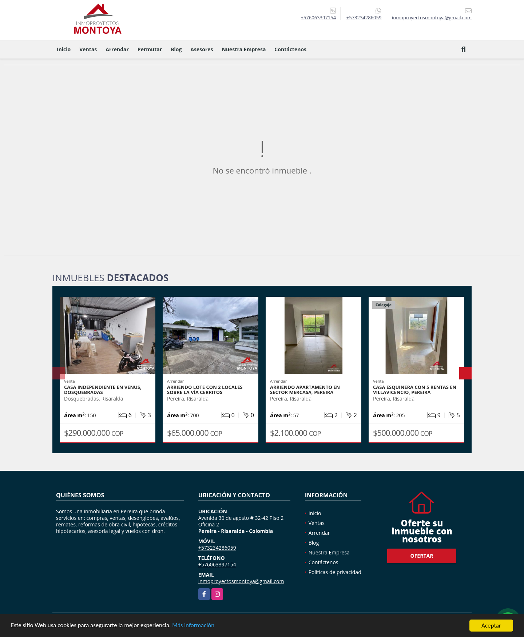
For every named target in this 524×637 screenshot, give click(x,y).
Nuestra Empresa (244, 49)
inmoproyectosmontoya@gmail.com (241, 581)
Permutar (150, 49)
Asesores (201, 49)
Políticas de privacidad (335, 572)
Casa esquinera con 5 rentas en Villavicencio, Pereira (414, 390)
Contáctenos (290, 49)
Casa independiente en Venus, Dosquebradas (103, 390)
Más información (194, 626)
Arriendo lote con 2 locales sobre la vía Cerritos (205, 390)
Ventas (88, 49)
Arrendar (117, 49)
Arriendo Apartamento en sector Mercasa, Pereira (305, 390)
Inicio (64, 49)
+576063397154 (318, 17)
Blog (176, 49)
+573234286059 (364, 17)
